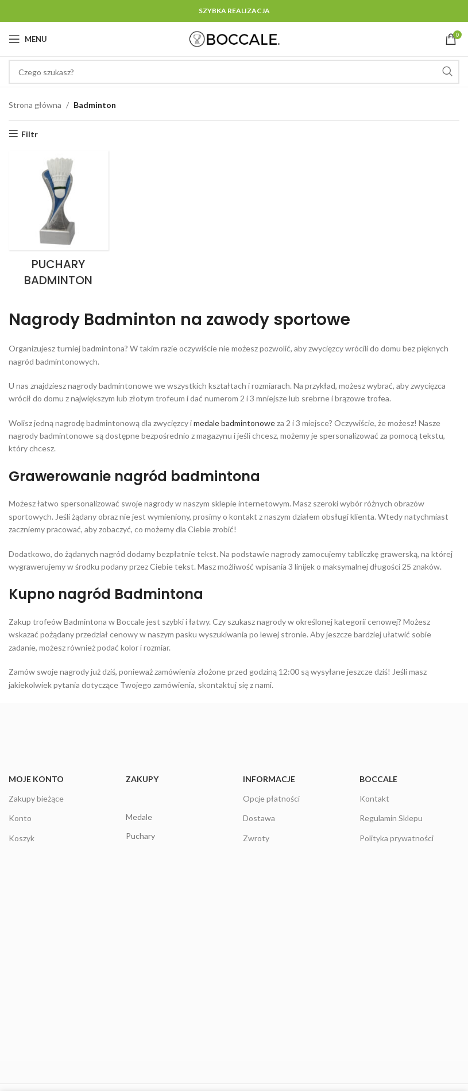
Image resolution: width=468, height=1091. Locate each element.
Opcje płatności (271, 798)
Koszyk (21, 838)
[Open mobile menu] (28, 39)
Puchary (140, 836)
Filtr (29, 133)
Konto (20, 818)
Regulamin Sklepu (391, 818)
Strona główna (35, 105)
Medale (139, 817)
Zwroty (256, 838)
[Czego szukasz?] (234, 72)
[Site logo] (234, 38)
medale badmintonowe (234, 423)
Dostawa (259, 818)
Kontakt (374, 798)
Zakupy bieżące (36, 798)
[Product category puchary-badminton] (59, 222)
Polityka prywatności (396, 838)
